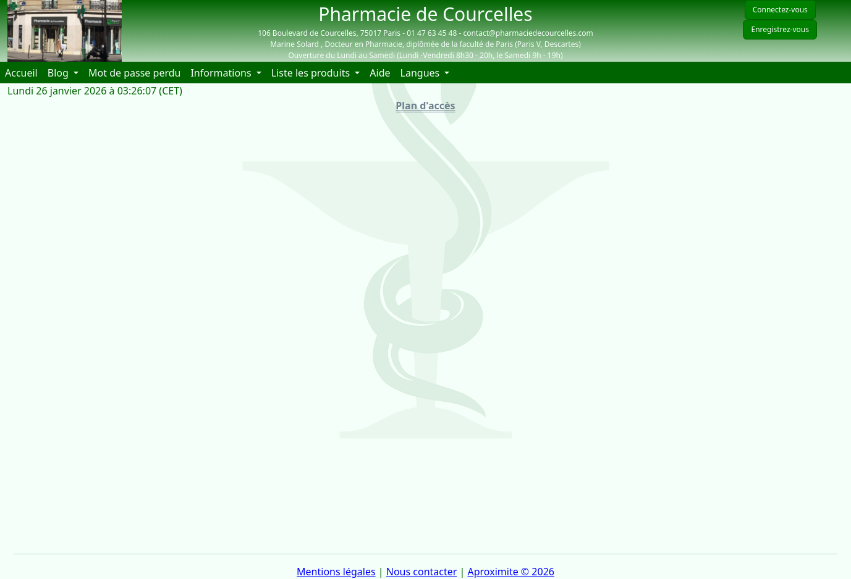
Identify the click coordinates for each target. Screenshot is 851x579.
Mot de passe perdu (134, 73)
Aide (382, 72)
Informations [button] (221, 73)
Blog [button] (59, 73)
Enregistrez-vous (780, 29)
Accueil (24, 72)
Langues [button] (421, 73)
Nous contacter (421, 571)
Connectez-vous (780, 9)
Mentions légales (336, 571)
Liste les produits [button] (311, 73)
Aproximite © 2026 (511, 571)
